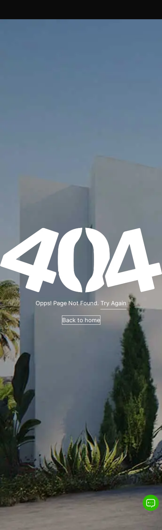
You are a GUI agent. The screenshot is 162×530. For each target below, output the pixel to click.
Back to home (81, 320)
